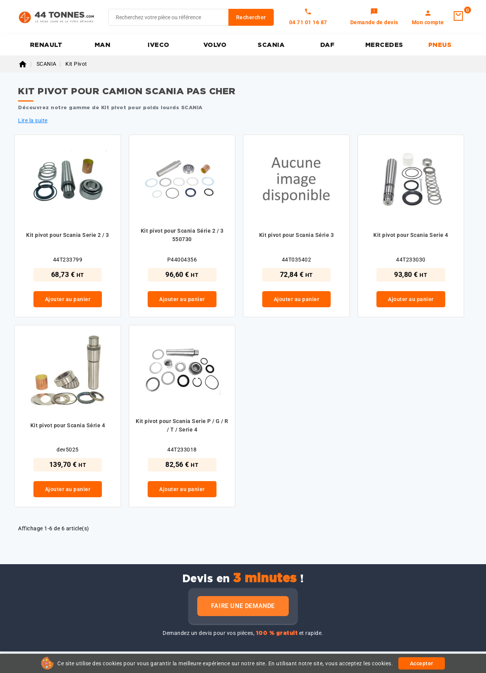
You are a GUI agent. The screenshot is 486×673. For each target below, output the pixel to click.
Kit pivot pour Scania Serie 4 (410, 235)
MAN (103, 45)
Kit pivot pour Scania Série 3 (296, 235)
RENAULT (46, 45)
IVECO (159, 45)
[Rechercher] (191, 17)
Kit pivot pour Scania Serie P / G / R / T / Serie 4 (182, 425)
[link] (374, 17)
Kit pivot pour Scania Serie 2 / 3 (67, 235)
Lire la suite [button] (33, 120)
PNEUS (440, 45)
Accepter (421, 663)
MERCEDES (384, 45)
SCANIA (271, 45)
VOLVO (215, 45)
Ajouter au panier (68, 299)
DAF (327, 45)
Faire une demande (243, 606)
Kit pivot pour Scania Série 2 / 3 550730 (182, 235)
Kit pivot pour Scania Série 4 (67, 425)
